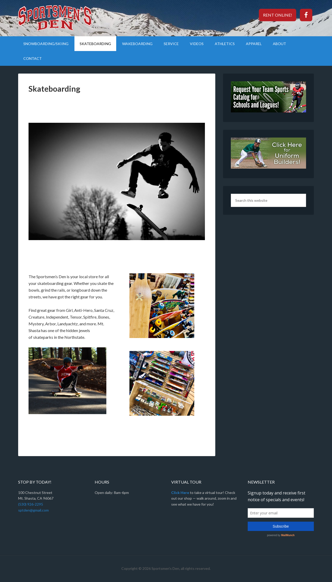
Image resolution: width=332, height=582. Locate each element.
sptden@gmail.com (33, 510)
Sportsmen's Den (62, 18)
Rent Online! (277, 14)
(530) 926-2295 (30, 504)
